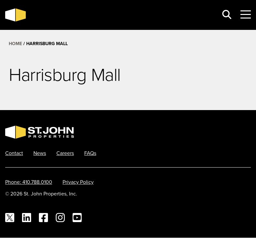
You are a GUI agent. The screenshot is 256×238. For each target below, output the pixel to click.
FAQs (90, 153)
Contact (14, 153)
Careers (65, 153)
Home (15, 43)
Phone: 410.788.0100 (28, 181)
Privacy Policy (78, 181)
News (39, 153)
